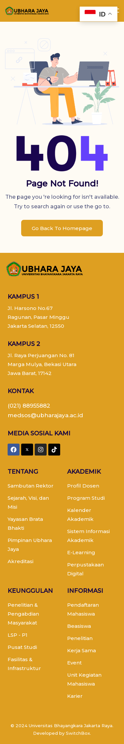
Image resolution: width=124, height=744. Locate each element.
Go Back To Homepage (62, 228)
